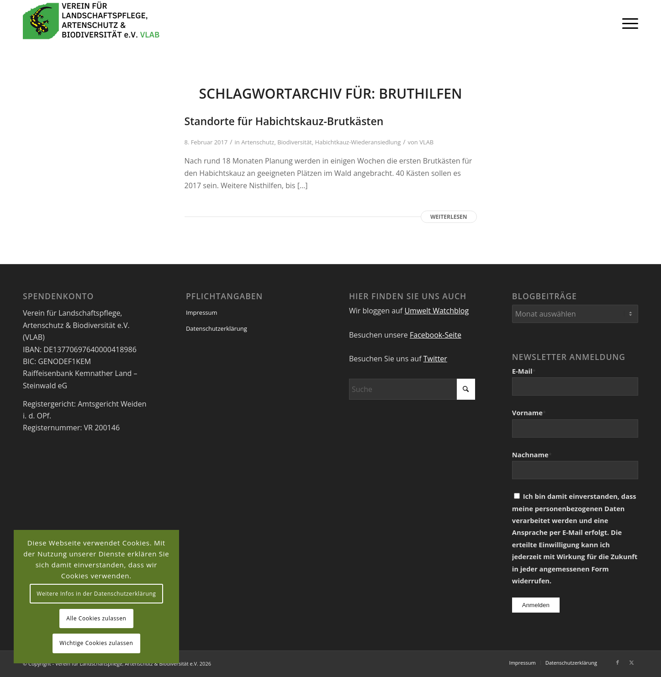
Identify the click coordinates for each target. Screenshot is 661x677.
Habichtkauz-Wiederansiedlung (358, 142)
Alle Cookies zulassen (96, 618)
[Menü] (627, 23)
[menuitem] (627, 23)
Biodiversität (294, 142)
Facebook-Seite (435, 335)
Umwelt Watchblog (436, 311)
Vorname (529, 412)
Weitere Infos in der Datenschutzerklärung (96, 594)
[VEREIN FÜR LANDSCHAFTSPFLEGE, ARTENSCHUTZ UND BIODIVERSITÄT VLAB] (91, 23)
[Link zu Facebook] (617, 662)
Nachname (532, 454)
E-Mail (524, 371)
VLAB (426, 142)
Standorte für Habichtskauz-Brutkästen (284, 121)
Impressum (201, 312)
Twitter (435, 359)
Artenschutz (257, 142)
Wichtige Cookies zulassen (96, 643)
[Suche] (412, 389)
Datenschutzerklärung (216, 328)
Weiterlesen (448, 217)
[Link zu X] (631, 662)
